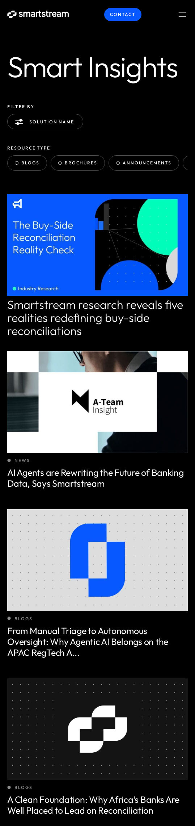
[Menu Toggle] (182, 14)
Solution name (46, 122)
